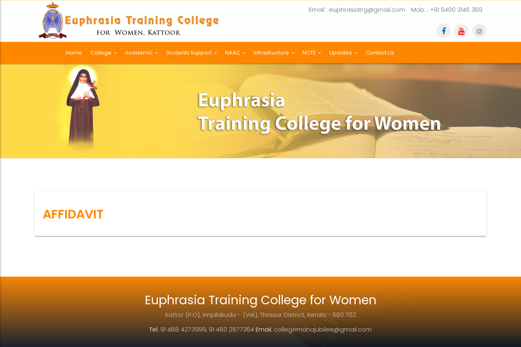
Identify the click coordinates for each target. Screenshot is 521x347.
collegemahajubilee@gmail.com (323, 329)
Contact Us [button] (380, 53)
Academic (141, 53)
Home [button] (74, 53)
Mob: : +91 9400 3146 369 (446, 9)
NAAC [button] (235, 53)
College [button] (103, 53)
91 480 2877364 (231, 329)
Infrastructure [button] (274, 53)
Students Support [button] (191, 53)
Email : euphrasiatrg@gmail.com (357, 9)
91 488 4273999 (183, 329)
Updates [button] (343, 53)
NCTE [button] (311, 53)
